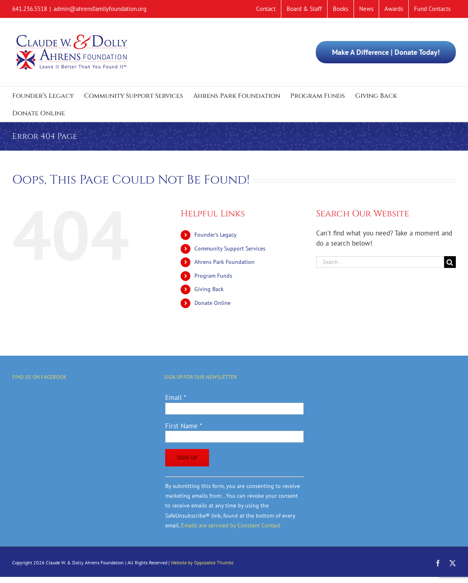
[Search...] (380, 262)
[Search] (450, 262)
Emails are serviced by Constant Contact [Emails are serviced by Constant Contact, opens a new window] (230, 525)
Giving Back (209, 289)
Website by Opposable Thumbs (202, 562)
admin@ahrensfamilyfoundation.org (100, 9)
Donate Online (212, 303)
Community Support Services (229, 248)
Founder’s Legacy (215, 234)
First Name (183, 425)
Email (175, 397)
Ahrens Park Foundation (224, 262)
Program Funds (213, 275)
